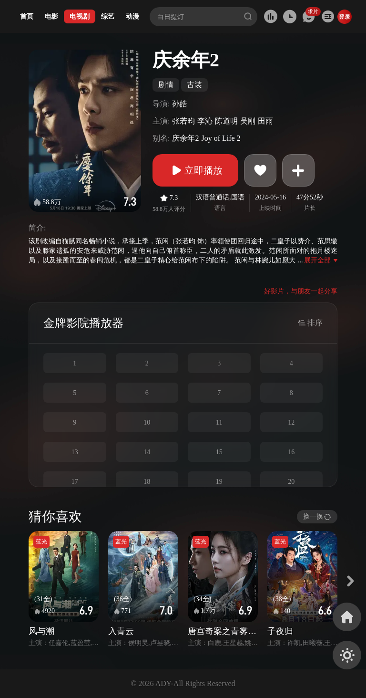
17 (74, 481)
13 (74, 452)
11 (219, 422)
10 (146, 422)
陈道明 (226, 121)
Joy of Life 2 (220, 138)
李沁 (205, 121)
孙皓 (179, 104)
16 (291, 452)
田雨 (265, 121)
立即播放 (195, 170)
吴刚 (247, 121)
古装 (194, 85)
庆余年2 (185, 138)
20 (291, 481)
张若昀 (183, 121)
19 (219, 481)
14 (146, 452)
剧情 (165, 85)
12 (291, 422)
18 (146, 481)
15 (219, 452)
